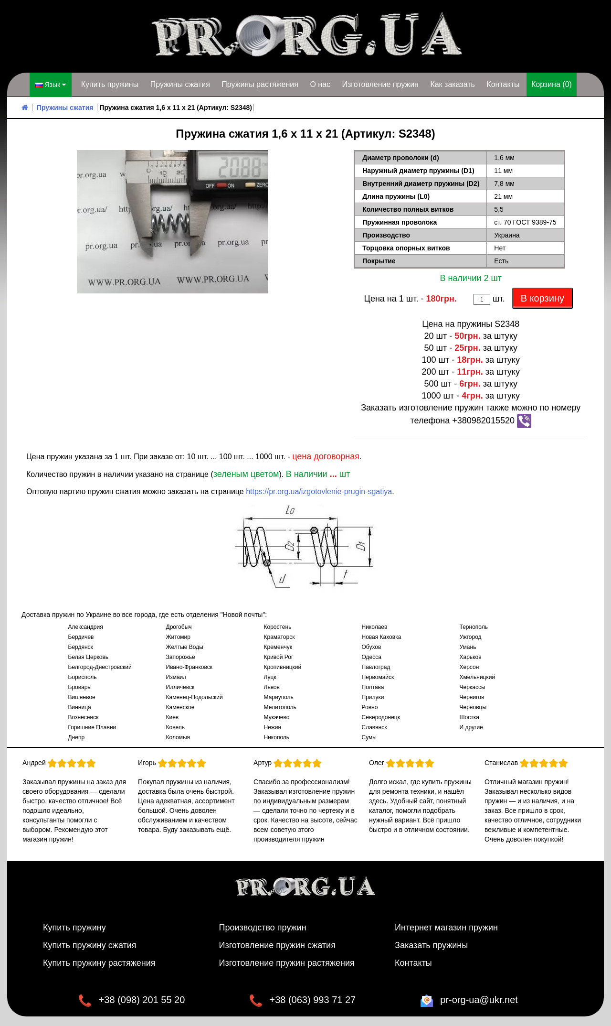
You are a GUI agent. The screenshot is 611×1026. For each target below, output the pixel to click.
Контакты (502, 84)
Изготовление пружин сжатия (277, 945)
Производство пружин (262, 927)
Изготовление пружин (380, 84)
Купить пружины (110, 84)
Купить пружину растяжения (99, 963)
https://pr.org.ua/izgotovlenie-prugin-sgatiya (319, 491)
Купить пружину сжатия (90, 945)
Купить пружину (74, 927)
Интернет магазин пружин (446, 927)
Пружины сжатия (180, 84)
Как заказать (452, 84)
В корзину (542, 298)
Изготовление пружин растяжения (287, 963)
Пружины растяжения (259, 84)
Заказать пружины (431, 945)
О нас (320, 84)
